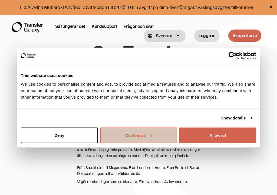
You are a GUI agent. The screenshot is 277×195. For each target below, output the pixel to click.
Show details (233, 118)
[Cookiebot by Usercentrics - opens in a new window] (232, 56)
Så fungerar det (70, 26)
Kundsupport (104, 26)
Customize (138, 135)
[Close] (271, 7)
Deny (59, 135)
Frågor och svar (139, 26)
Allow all (217, 135)
